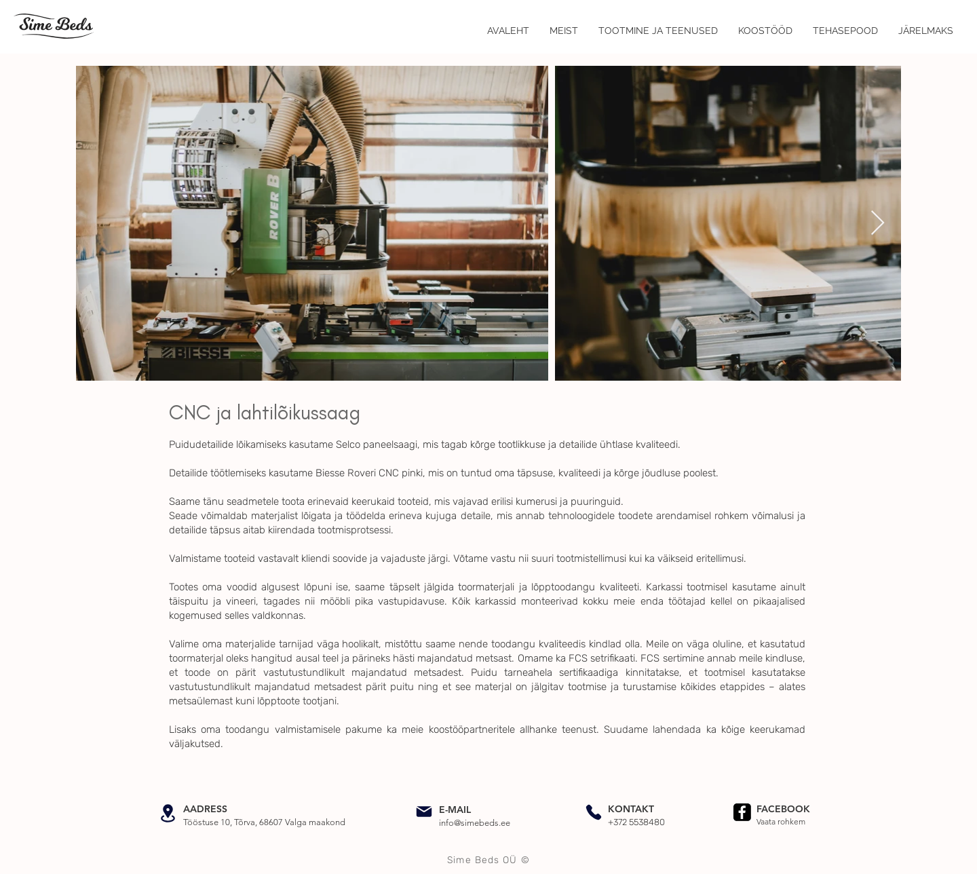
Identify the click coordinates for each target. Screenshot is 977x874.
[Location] (167, 813)
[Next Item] (877, 223)
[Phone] (593, 812)
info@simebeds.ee (474, 823)
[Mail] (424, 811)
